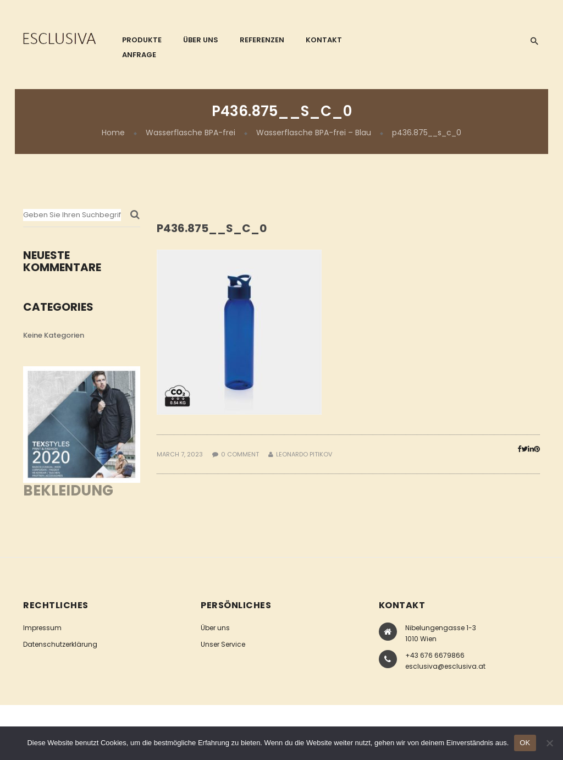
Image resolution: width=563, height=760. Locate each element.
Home (113, 132)
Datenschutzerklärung (60, 644)
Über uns (215, 627)
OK (525, 743)
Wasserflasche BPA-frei (190, 132)
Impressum (42, 627)
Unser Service (223, 644)
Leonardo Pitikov (304, 454)
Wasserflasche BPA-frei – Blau (313, 132)
